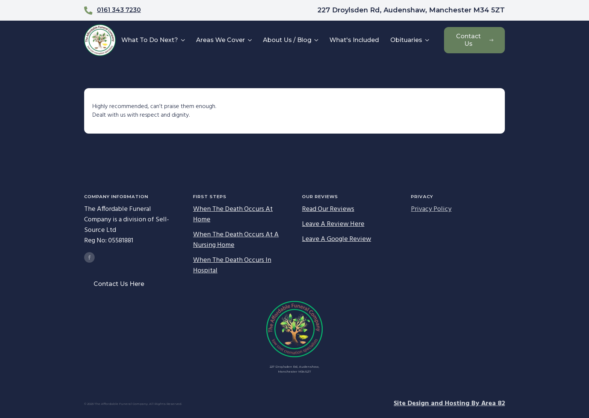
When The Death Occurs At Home (233, 214)
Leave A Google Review (336, 239)
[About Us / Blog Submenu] (315, 40)
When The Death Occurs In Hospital (232, 265)
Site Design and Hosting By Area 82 (449, 403)
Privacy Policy (431, 209)
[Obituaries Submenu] (426, 40)
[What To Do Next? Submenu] (182, 40)
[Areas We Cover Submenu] (249, 40)
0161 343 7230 (119, 10)
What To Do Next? (149, 40)
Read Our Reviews (328, 209)
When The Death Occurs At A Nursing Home (236, 240)
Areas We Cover (220, 40)
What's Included (354, 40)
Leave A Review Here (333, 224)
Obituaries (406, 40)
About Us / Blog (287, 40)
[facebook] (89, 257)
